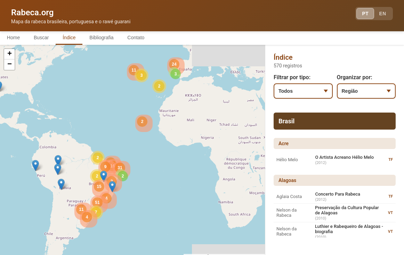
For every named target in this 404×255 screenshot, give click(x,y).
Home (13, 37)
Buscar (41, 37)
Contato (136, 37)
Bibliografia (102, 37)
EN (382, 14)
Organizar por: (354, 77)
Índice (69, 37)
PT (364, 14)
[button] (58, 160)
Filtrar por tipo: (292, 77)
